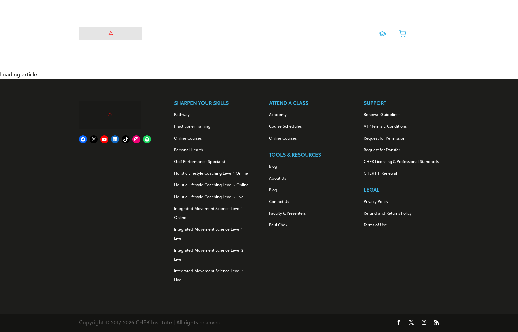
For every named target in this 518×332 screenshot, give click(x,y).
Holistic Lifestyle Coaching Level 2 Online (211, 185)
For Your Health (175, 32)
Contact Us (279, 202)
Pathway (182, 115)
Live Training (311, 32)
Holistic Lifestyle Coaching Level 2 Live (209, 197)
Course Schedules (285, 126)
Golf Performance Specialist (199, 162)
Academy (278, 115)
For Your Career (224, 32)
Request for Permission (384, 138)
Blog (273, 166)
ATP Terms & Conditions (385, 126)
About (346, 32)
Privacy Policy (376, 202)
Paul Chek (278, 225)
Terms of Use (375, 225)
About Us (277, 178)
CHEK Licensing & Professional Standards (401, 162)
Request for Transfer (382, 150)
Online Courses (273, 32)
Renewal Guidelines (382, 115)
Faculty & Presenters (287, 213)
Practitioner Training (192, 126)
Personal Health (188, 150)
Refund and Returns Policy (388, 213)
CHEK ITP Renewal (380, 173)
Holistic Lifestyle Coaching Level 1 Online (211, 173)
